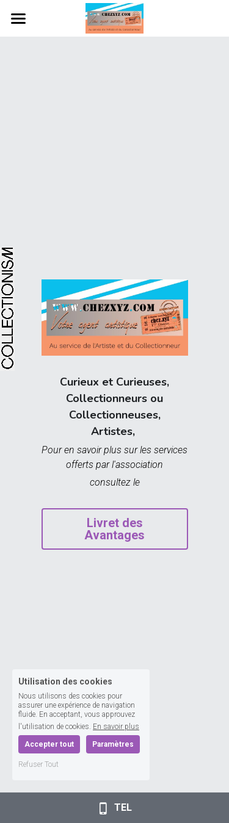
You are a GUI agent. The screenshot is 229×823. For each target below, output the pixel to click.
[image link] (114, 17)
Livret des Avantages (114, 529)
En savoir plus (116, 726)
